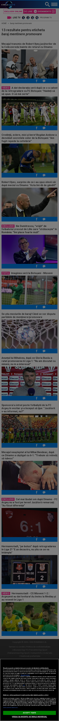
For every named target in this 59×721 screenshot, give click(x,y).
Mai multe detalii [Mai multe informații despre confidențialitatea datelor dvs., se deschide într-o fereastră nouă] (25, 675)
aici (24, 685)
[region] (29, 690)
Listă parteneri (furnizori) (10, 707)
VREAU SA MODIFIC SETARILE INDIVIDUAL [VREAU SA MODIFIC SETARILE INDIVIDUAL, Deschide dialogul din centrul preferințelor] (29, 717)
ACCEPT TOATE (29, 713)
